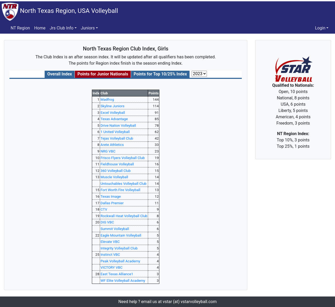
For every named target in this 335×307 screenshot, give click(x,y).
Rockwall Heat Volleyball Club (124, 216)
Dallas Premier (112, 203)
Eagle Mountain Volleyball (121, 235)
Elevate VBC (110, 241)
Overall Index (59, 73)
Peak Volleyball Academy (120, 261)
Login (320, 27)
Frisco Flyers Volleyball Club (123, 158)
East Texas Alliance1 (117, 274)
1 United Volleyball (115, 132)
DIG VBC (107, 222)
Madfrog (107, 99)
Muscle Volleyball (114, 177)
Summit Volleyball (115, 229)
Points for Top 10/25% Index (160, 73)
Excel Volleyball (113, 112)
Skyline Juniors (112, 106)
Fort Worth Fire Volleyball (120, 190)
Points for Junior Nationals (102, 73)
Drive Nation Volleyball (118, 125)
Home (39, 27)
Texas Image (111, 196)
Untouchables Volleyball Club (123, 183)
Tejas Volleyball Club (117, 138)
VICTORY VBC (112, 267)
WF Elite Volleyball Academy (123, 280)
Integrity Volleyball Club (119, 248)
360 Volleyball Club (116, 170)
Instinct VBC (110, 254)
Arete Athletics (112, 144)
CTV (104, 209)
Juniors (88, 27)
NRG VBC (108, 151)
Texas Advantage (114, 119)
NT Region (20, 27)
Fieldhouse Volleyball (117, 164)
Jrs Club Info (61, 27)
